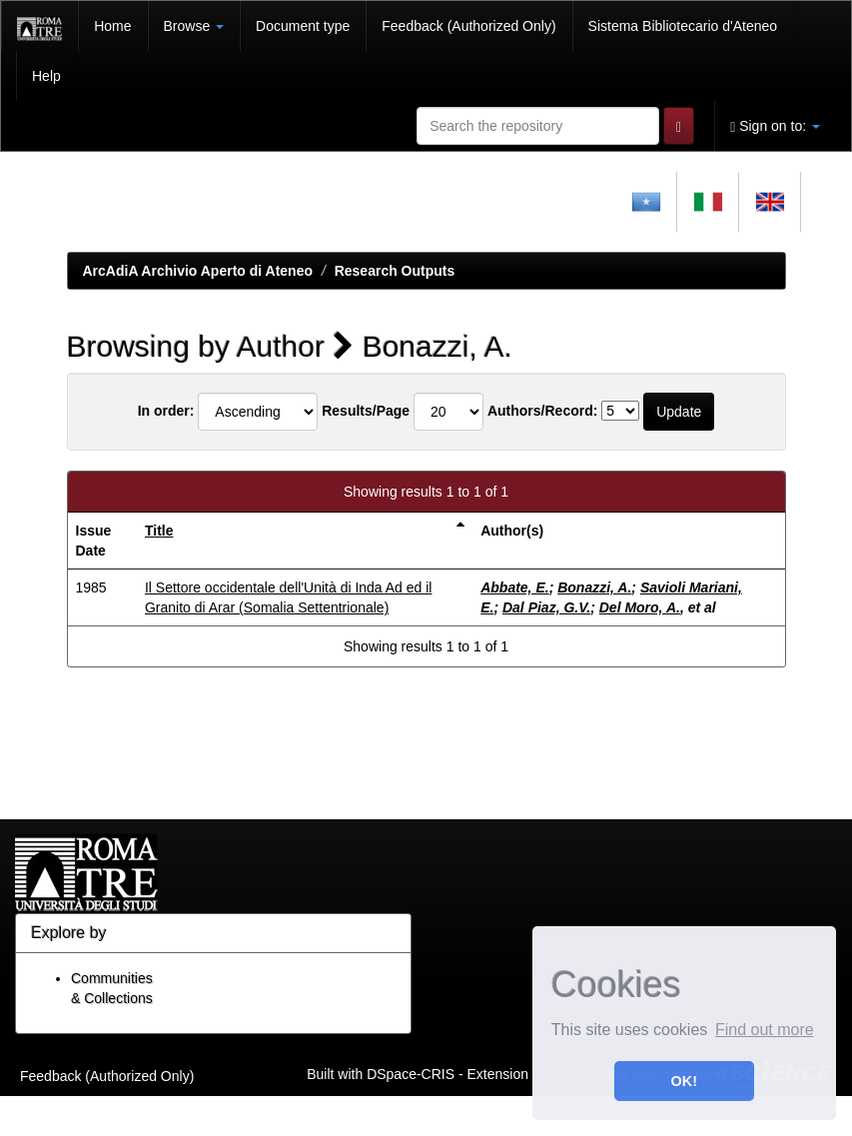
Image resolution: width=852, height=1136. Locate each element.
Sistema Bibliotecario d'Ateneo (682, 26)
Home (112, 26)
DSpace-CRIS (410, 1073)
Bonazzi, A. (594, 587)
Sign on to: (775, 126)
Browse (194, 26)
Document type (303, 26)
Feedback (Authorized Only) (468, 26)
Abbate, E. (514, 587)
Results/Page (366, 411)
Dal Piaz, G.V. (546, 607)
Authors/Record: (542, 411)
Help (46, 76)
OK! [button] (684, 1081)
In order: (166, 411)
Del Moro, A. (639, 607)
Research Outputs (395, 271)
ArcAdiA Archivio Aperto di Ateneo (198, 271)
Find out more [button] (764, 1029)
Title (159, 531)
